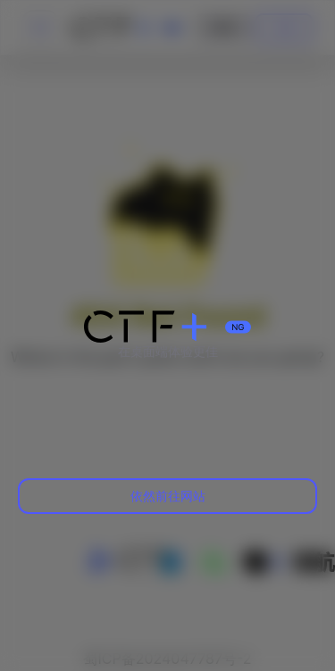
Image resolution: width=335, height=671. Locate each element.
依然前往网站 (167, 495)
